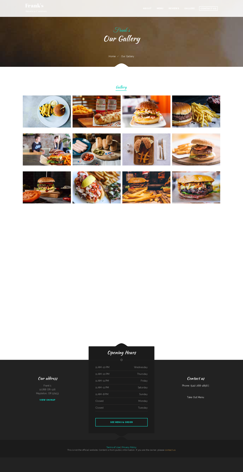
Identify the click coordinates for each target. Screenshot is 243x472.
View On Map (47, 400)
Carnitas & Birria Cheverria (183, 459)
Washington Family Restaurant (125, 459)
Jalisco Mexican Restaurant (85, 459)
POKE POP (109, 459)
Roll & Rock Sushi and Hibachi (27, 459)
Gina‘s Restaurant (222, 459)
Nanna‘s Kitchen (54, 459)
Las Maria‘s (90, 459)
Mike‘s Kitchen (143, 459)
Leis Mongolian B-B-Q (147, 459)
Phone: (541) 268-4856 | (195, 385)
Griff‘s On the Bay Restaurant (177, 459)
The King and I (219, 459)
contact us (170, 450)
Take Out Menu (195, 397)
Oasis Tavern (226, 459)
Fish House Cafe (13, 459)
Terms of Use (113, 447)
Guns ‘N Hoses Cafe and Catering (37, 459)
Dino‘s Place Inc (206, 459)
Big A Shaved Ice (9, 459)
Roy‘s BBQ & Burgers (192, 459)
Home (112, 56)
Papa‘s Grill (62, 459)
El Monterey (106, 459)
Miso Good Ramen (43, 459)
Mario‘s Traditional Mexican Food (74, 459)
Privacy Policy (129, 447)
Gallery (121, 87)
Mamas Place (187, 459)
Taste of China (139, 459)
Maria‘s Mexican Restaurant (237, 459)
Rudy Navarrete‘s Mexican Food (231, 459)
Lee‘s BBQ (23, 459)
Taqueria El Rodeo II (130, 459)
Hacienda (172, 459)
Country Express (58, 459)
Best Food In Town (197, 459)
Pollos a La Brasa (93, 459)
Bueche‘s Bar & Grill (215, 459)
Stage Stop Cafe (119, 459)
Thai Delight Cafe (102, 459)
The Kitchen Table (210, 459)
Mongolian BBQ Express (163, 459)
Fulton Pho (32, 459)
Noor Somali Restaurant (201, 459)
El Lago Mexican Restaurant (153, 459)
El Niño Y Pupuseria (169, 459)
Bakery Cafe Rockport (98, 459)
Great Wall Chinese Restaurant (114, 459)
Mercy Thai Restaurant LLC (18, 459)
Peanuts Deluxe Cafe (80, 459)
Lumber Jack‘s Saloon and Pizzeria (3, 459)
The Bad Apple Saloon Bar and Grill (48, 459)
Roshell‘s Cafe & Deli (135, 459)
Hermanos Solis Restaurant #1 (67, 459)
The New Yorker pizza (158, 459)
